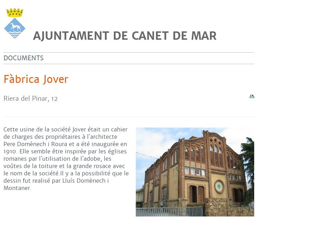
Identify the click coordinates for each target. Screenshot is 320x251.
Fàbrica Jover (35, 79)
